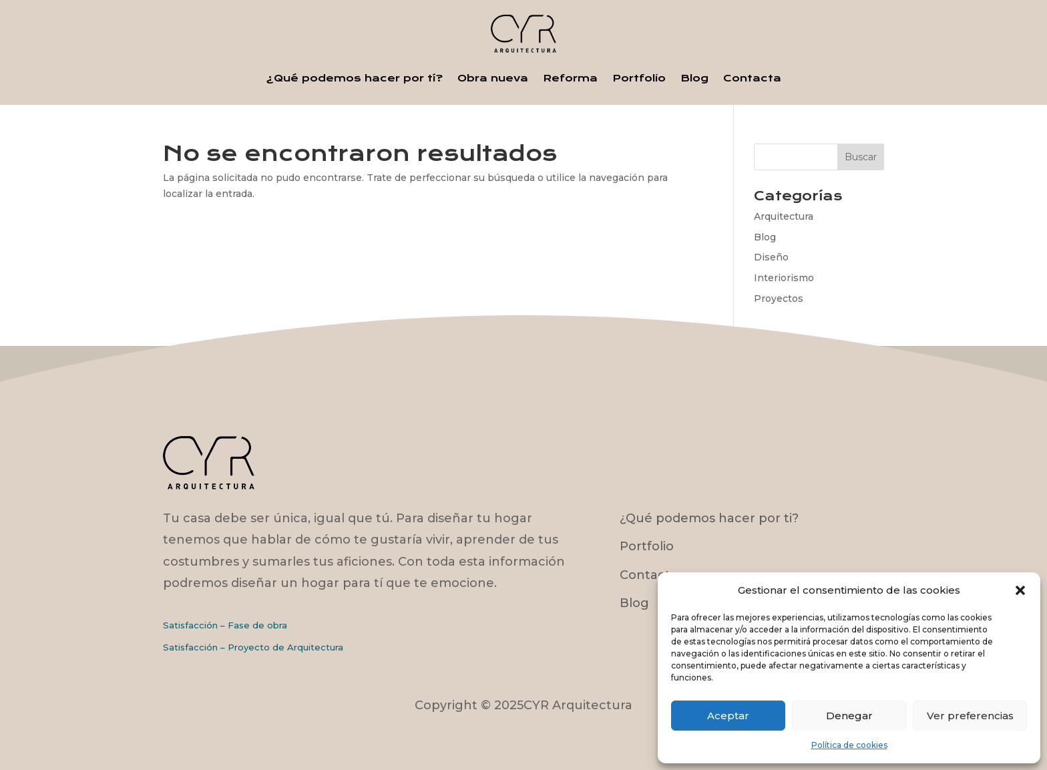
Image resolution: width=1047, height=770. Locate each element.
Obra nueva (492, 78)
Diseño (771, 257)
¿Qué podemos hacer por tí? (354, 78)
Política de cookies (849, 745)
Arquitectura (783, 216)
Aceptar (728, 715)
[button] (1020, 590)
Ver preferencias (970, 715)
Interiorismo (784, 278)
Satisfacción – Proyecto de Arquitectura (253, 647)
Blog (694, 78)
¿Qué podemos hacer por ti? (709, 518)
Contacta (752, 78)
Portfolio (639, 78)
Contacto (649, 575)
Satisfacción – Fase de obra (225, 625)
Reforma (570, 78)
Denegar (849, 715)
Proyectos (778, 299)
